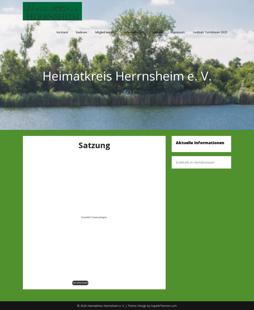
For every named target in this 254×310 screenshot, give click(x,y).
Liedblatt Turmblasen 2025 (210, 32)
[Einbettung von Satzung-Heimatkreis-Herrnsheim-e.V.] (94, 217)
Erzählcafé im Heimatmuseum (195, 162)
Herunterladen (80, 282)
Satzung (157, 32)
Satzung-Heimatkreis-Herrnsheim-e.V (49, 282)
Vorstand (62, 32)
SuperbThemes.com (164, 306)
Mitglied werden (105, 32)
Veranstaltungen (133, 32)
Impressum (177, 32)
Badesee (81, 32)
